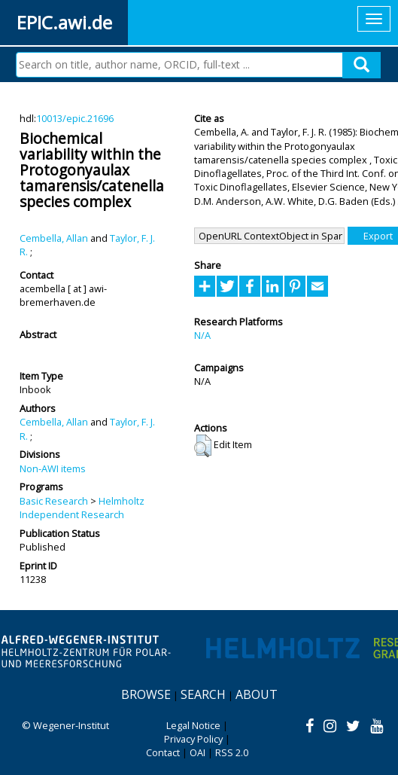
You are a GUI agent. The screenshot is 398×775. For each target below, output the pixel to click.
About (256, 694)
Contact (163, 752)
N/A (202, 335)
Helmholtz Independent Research (82, 507)
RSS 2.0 (231, 752)
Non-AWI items (53, 468)
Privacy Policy (193, 739)
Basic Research (54, 501)
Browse (146, 694)
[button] (202, 446)
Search (203, 694)
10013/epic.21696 (75, 118)
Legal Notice (193, 725)
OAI (197, 752)
